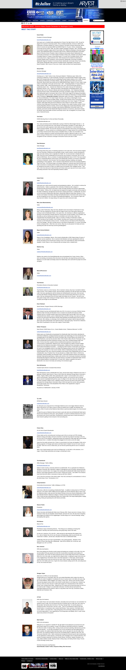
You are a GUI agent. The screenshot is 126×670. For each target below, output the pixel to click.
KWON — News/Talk (93, 12)
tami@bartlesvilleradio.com (43, 148)
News (29, 20)
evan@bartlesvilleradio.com (44, 309)
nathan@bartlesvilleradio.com (44, 331)
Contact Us (29, 660)
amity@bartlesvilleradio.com (44, 487)
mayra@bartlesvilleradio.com (44, 235)
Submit (64, 20)
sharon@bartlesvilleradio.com (44, 509)
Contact (85, 20)
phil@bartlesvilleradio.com (43, 526)
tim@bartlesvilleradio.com (43, 465)
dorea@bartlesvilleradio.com (44, 73)
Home (24, 20)
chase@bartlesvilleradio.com (44, 432)
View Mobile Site (101, 665)
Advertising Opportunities (41, 658)
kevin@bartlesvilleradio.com (44, 39)
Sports (42, 20)
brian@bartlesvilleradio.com (43, 370)
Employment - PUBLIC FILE (87, 658)
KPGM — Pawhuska (93, 17)
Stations (57, 20)
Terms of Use (99, 658)
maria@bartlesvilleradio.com (44, 275)
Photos (79, 20)
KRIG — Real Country (94, 15)
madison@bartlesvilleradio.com (44, 251)
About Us (61, 658)
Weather (35, 20)
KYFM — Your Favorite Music (95, 14)
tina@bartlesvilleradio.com (43, 287)
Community (50, 20)
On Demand (71, 20)
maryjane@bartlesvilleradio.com (45, 207)
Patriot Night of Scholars (27, 658)
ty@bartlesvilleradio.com (43, 403)
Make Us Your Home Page (71, 658)
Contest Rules (53, 658)
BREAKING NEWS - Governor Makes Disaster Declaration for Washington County (47, 26)
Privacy (23, 660)
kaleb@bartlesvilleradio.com (44, 183)
